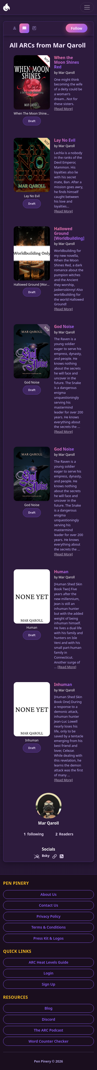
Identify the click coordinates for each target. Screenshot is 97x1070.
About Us (48, 894)
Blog (48, 1008)
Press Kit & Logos (48, 938)
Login (49, 973)
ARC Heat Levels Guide (48, 962)
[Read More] (63, 109)
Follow (76, 28)
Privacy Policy (48, 916)
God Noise (64, 326)
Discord (48, 1019)
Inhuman (63, 684)
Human (61, 571)
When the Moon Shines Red (66, 62)
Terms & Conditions (48, 927)
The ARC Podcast (48, 1030)
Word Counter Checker (48, 1041)
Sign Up (48, 984)
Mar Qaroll (48, 823)
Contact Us (48, 905)
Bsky (46, 855)
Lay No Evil (64, 140)
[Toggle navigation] (87, 7)
